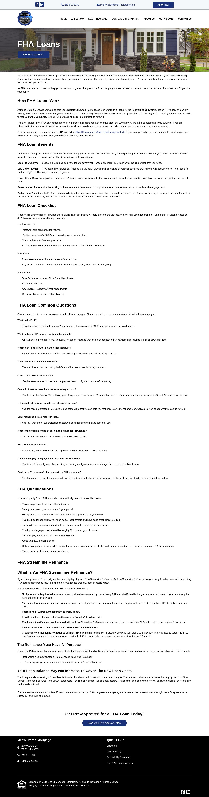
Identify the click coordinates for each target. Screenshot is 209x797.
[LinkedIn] (42, 4)
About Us (149, 19)
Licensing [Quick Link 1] (112, 746)
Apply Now (163, 4)
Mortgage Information (125, 19)
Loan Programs (97, 19)
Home (63, 19)
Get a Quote (166, 19)
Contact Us (185, 19)
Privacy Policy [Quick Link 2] (114, 751)
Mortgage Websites (38, 785)
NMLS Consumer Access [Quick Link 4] (120, 763)
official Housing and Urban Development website (100, 132)
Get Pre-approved (33, 54)
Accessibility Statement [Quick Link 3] (119, 757)
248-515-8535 (70, 4)
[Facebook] (37, 4)
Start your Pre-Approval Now (104, 722)
